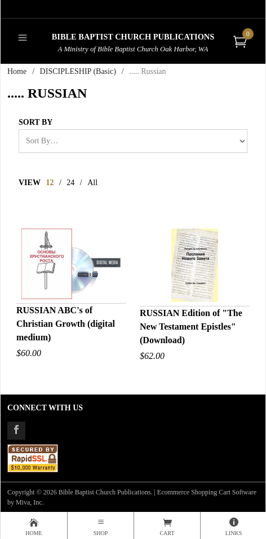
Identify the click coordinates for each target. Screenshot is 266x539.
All (92, 182)
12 (50, 182)
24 (70, 182)
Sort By (35, 122)
